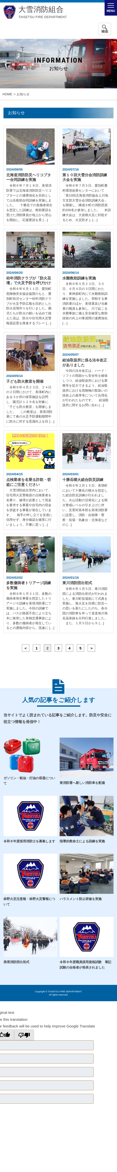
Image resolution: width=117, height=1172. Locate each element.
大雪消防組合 (41, 9)
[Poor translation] (24, 1034)
